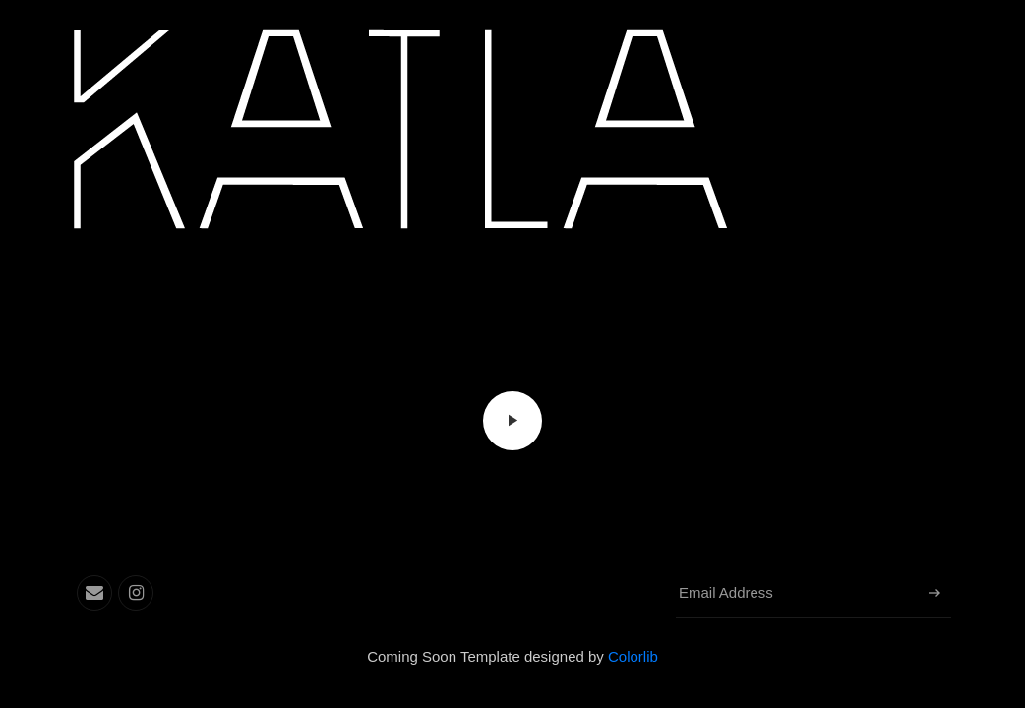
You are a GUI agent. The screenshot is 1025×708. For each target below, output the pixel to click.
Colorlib (633, 656)
